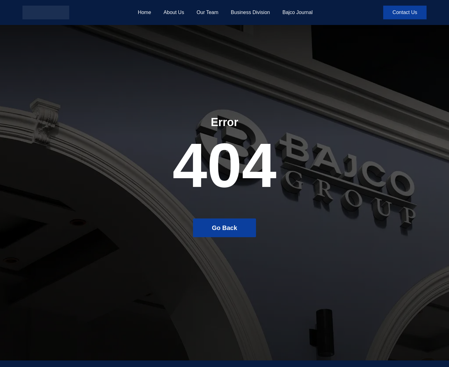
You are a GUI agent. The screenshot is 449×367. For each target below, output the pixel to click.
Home (144, 12)
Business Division (250, 12)
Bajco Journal (297, 12)
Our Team (207, 12)
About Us (174, 12)
